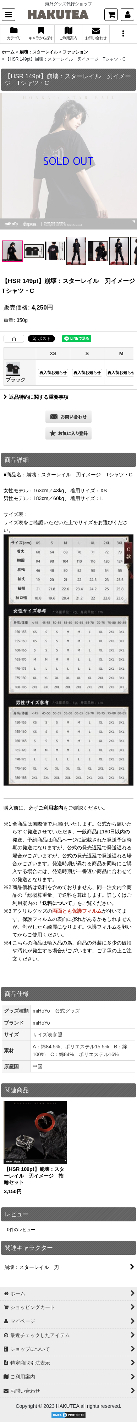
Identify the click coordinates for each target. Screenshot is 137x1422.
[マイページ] (127, 14)
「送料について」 (57, 903)
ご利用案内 (50, 808)
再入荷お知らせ (53, 372)
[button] (8, 14)
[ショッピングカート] (111, 14)
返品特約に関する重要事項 (36, 397)
